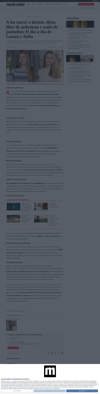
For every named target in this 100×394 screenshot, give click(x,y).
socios (11, 381)
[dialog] (50, 379)
